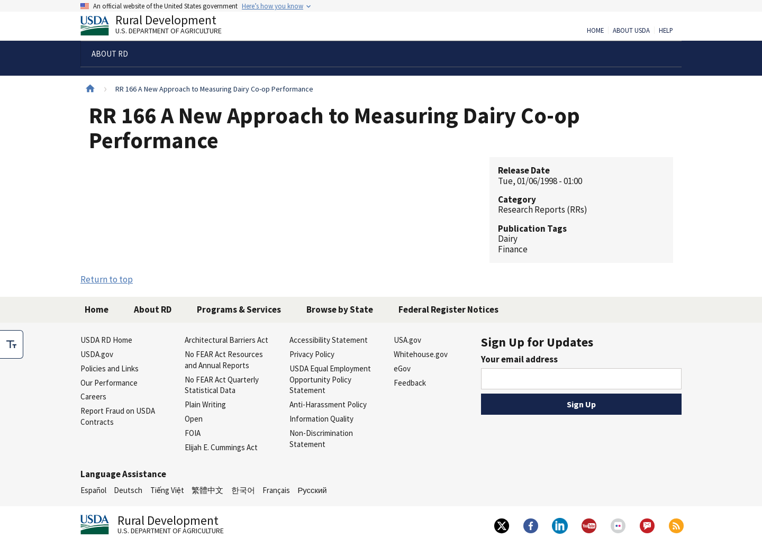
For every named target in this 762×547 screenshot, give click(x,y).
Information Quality (321, 419)
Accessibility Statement (328, 340)
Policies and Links (109, 368)
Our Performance (109, 383)
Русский (311, 490)
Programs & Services (239, 309)
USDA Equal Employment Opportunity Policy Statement (330, 379)
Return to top (106, 279)
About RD (152, 309)
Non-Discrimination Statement (321, 438)
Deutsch (128, 490)
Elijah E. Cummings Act (221, 447)
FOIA (193, 433)
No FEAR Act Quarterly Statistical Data (222, 385)
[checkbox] (11, 344)
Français (276, 490)
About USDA (631, 31)
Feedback (410, 383)
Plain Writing (205, 404)
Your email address (519, 359)
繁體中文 (207, 490)
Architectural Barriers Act (226, 340)
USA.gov (407, 340)
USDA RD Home (106, 340)
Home (595, 31)
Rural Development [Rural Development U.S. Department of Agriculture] (159, 27)
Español (93, 490)
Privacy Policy (311, 354)
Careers (93, 396)
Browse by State (339, 309)
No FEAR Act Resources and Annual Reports (224, 359)
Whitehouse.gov (421, 354)
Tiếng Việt (167, 490)
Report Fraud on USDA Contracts (117, 416)
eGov (402, 368)
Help (666, 31)
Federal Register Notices (448, 309)
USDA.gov (96, 354)
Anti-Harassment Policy (328, 404)
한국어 (243, 490)
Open (194, 419)
